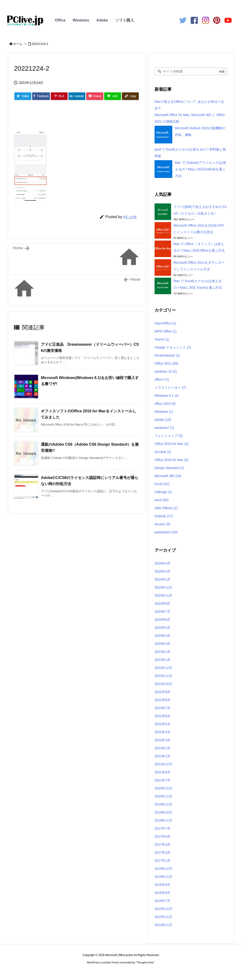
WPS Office (166, 331)
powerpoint (166, 532)
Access (162, 524)
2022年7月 (162, 708)
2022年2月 (162, 748)
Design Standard (169, 468)
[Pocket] (94, 96)
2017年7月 (162, 828)
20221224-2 (40, 44)
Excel (162, 484)
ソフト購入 (124, 20)
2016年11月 (163, 877)
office (162, 379)
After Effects (166, 508)
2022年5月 (162, 724)
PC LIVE (130, 217)
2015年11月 (163, 917)
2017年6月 (162, 836)
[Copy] (130, 96)
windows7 (164, 428)
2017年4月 (162, 844)
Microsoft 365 (168, 476)
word (162, 500)
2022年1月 (162, 756)
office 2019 (165, 403)
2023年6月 (162, 619)
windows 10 (166, 371)
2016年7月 (162, 901)
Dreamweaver (167, 355)
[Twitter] (22, 96)
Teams (162, 339)
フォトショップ (169, 436)
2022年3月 (162, 740)
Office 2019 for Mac (171, 444)
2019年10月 (163, 812)
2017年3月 (162, 852)
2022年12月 (163, 668)
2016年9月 (162, 885)
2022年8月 (162, 700)
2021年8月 (162, 772)
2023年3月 (162, 644)
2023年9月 (162, 603)
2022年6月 (162, 716)
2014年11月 (163, 925)
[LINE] (112, 96)
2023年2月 (162, 652)
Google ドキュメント (173, 347)
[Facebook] (41, 96)
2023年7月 (162, 611)
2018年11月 (163, 820)
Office (60, 20)
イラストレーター (170, 387)
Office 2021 (166, 363)
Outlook (164, 516)
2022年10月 (163, 684)
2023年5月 (162, 627)
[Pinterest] (59, 96)
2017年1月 (162, 860)
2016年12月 (163, 869)
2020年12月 (163, 788)
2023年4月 (162, 636)
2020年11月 (163, 796)
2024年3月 (162, 571)
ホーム (17, 44)
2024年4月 (162, 563)
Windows (81, 20)
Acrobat (163, 452)
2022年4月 (162, 732)
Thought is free (145, 962)
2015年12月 (163, 909)
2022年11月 (163, 676)
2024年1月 (162, 579)
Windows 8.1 (166, 395)
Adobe (102, 20)
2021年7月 (162, 780)
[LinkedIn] (77, 96)
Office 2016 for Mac (171, 460)
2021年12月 (163, 764)
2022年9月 (162, 692)
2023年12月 (163, 587)
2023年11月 (163, 595)
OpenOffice (165, 323)
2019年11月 (163, 804)
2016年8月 (162, 893)
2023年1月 (162, 660)
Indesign (163, 492)
